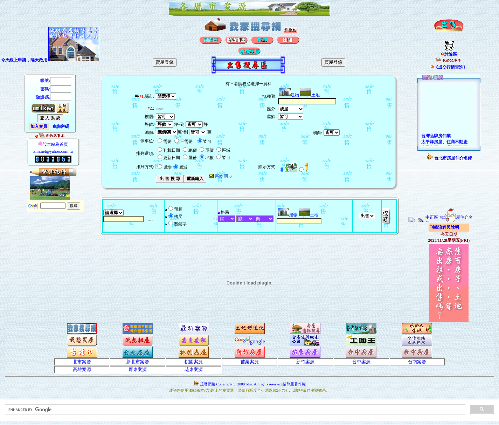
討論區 (449, 54)
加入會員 (38, 126)
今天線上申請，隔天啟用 (24, 59)
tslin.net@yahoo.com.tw (53, 151)
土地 (310, 94)
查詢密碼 (60, 126)
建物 (289, 94)
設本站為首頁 (53, 144)
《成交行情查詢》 (448, 67)
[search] (234, 409)
